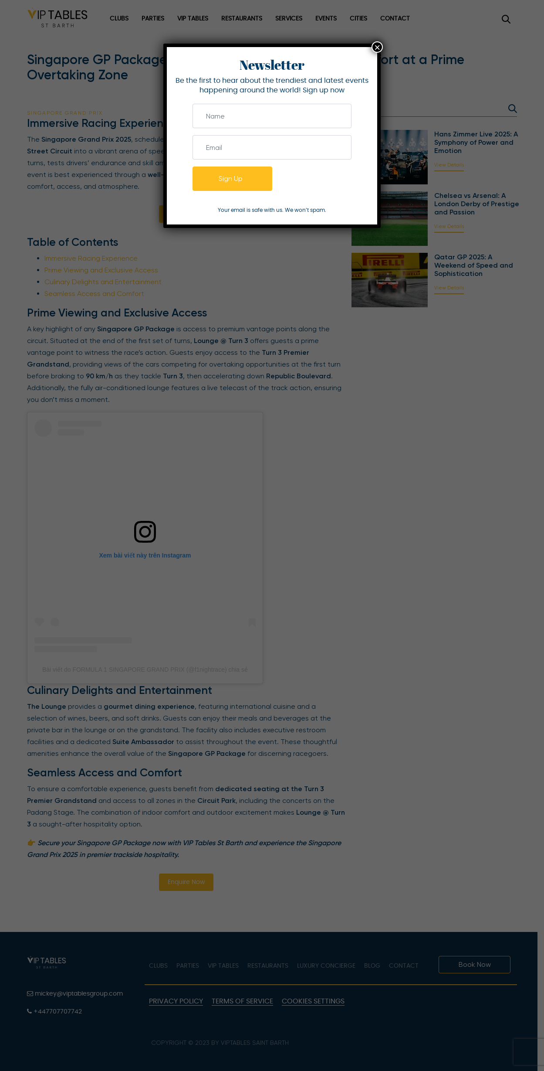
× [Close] (377, 47)
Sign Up (231, 178)
